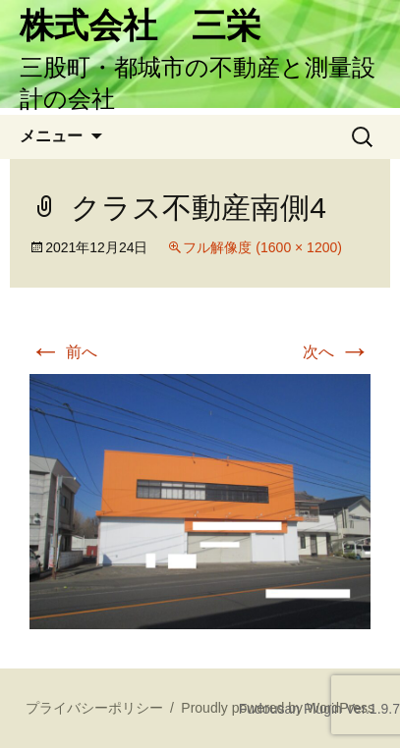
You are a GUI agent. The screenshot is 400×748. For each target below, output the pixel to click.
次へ (336, 352)
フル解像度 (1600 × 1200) (262, 247)
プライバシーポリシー (94, 708)
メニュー (51, 136)
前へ (62, 352)
